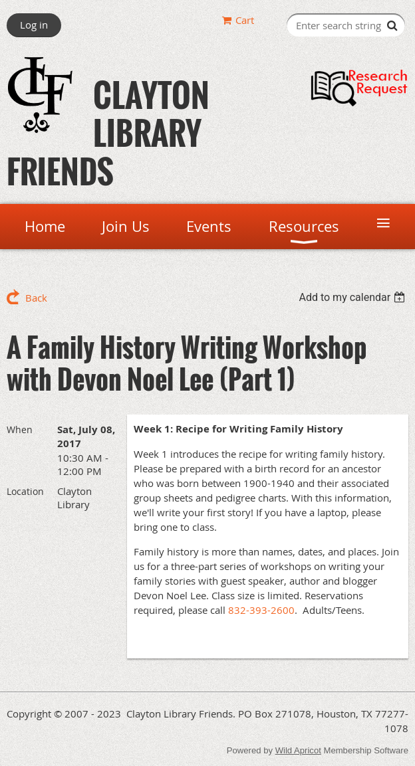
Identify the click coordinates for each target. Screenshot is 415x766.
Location (25, 491)
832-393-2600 (261, 610)
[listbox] (353, 297)
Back (36, 297)
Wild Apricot (298, 750)
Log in (34, 24)
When (20, 429)
